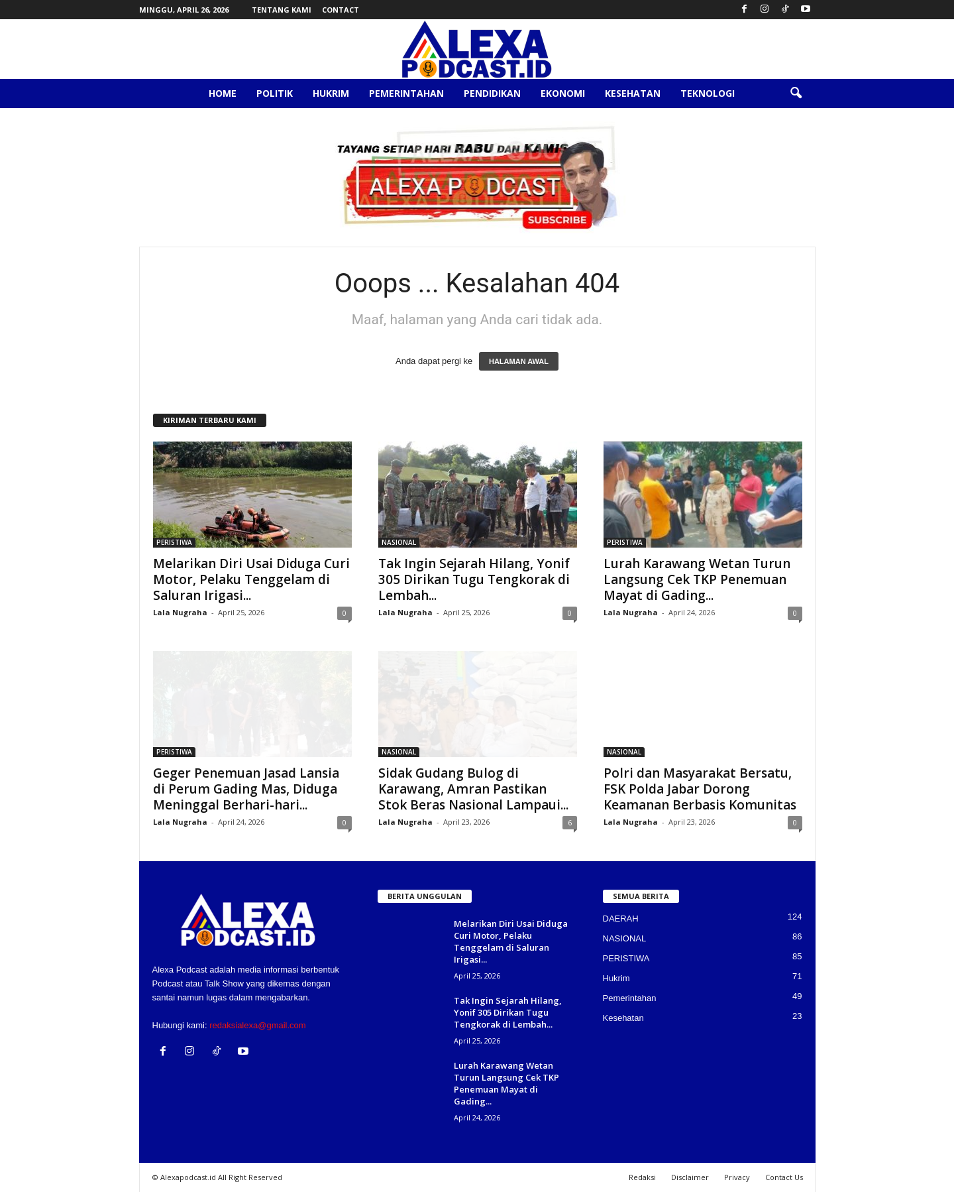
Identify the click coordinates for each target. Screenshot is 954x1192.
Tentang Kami (281, 10)
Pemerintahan (406, 93)
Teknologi (707, 93)
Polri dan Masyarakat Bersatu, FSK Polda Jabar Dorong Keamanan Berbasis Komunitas (700, 788)
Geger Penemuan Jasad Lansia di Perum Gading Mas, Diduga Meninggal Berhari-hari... (246, 788)
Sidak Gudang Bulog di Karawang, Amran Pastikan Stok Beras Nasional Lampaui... (473, 788)
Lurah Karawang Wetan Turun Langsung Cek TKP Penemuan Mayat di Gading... (697, 579)
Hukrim (331, 93)
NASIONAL (399, 542)
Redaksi (642, 1177)
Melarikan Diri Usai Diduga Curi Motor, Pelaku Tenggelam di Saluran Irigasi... (251, 579)
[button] (795, 93)
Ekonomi (563, 93)
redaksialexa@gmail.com (257, 1025)
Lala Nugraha (180, 612)
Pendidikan (492, 93)
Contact (340, 10)
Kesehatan (633, 93)
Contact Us (784, 1177)
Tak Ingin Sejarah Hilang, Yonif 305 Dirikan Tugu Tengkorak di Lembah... (474, 579)
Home (223, 93)
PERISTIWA (174, 542)
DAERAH (621, 919)
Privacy (737, 1177)
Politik (274, 93)
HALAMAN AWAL (519, 361)
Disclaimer (690, 1177)
